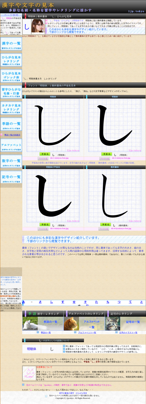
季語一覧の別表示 (12, 135)
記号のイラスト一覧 (128, 333)
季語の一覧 (46, 333)
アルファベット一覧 (87, 333)
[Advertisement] (11, 227)
